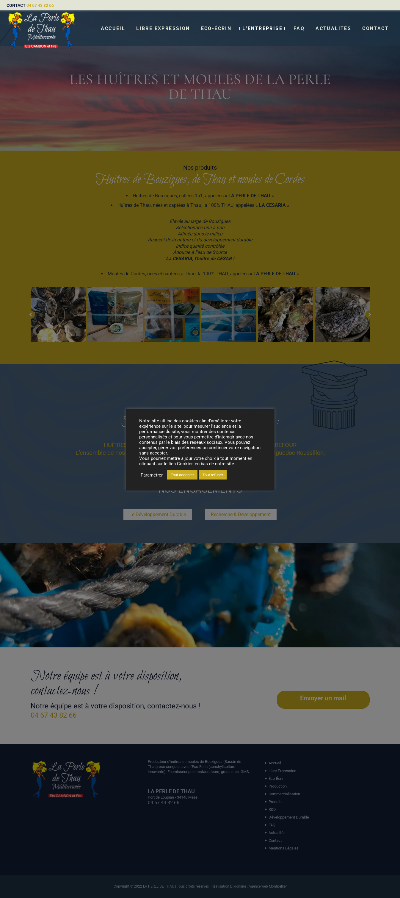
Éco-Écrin (216, 28)
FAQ (299, 28)
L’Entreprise (262, 28)
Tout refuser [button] (213, 475)
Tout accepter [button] (182, 475)
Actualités (333, 28)
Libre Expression (163, 28)
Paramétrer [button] (152, 475)
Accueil (113, 28)
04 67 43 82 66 (40, 5)
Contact (375, 28)
